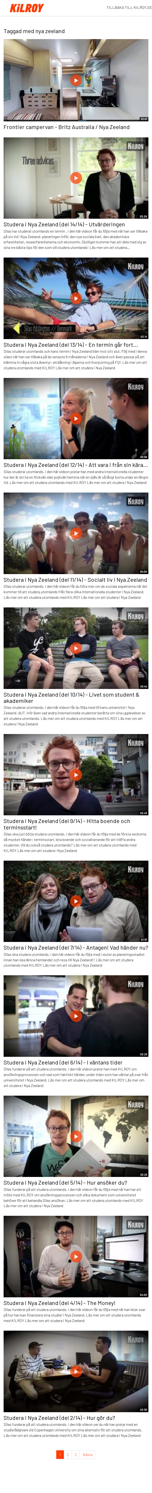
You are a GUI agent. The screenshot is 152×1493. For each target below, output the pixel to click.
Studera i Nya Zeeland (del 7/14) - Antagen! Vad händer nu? (76, 947)
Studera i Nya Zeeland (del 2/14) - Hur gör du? (59, 1417)
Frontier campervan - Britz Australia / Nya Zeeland (67, 126)
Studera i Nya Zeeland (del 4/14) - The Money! (60, 1302)
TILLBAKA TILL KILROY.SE (129, 7)
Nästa (88, 1454)
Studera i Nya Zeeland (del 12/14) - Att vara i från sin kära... (76, 464)
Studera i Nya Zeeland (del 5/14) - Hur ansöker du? (65, 1182)
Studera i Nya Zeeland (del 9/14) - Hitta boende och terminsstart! (67, 823)
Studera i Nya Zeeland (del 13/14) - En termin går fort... (71, 344)
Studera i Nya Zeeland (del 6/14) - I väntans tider (63, 1062)
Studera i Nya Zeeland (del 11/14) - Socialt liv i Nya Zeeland (75, 579)
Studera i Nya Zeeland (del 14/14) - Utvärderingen (64, 224)
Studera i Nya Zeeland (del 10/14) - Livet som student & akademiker (72, 697)
